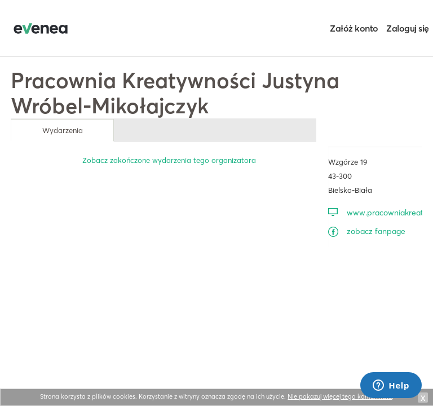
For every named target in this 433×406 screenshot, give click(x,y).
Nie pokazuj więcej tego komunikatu (340, 396)
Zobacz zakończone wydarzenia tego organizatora (169, 160)
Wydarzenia (62, 130)
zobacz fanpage (376, 231)
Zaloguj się (407, 28)
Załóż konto (354, 28)
